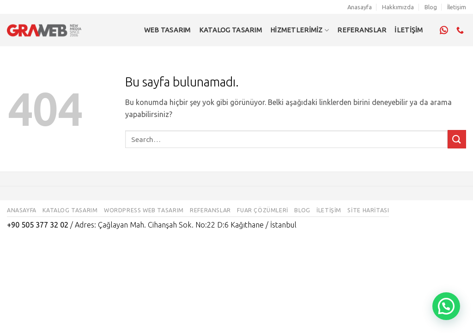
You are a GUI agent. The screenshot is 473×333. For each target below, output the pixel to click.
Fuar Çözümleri (262, 210)
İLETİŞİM (408, 30)
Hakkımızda (398, 7)
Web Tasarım (167, 30)
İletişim (456, 7)
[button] (446, 306)
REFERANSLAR (361, 30)
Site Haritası (368, 210)
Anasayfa (359, 7)
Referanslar (210, 210)
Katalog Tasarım (230, 30)
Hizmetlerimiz (299, 30)
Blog (430, 7)
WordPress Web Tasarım (144, 210)
